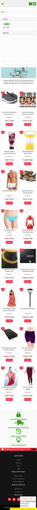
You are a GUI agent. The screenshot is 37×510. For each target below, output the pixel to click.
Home (18, 460)
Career (18, 466)
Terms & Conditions (18, 479)
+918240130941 (30, 502)
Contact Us (18, 492)
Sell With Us (18, 489)
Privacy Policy (18, 476)
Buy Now (9, 124)
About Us (18, 463)
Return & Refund (18, 481)
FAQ (18, 468)
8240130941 (24, 506)
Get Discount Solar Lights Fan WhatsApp (22, 509)
